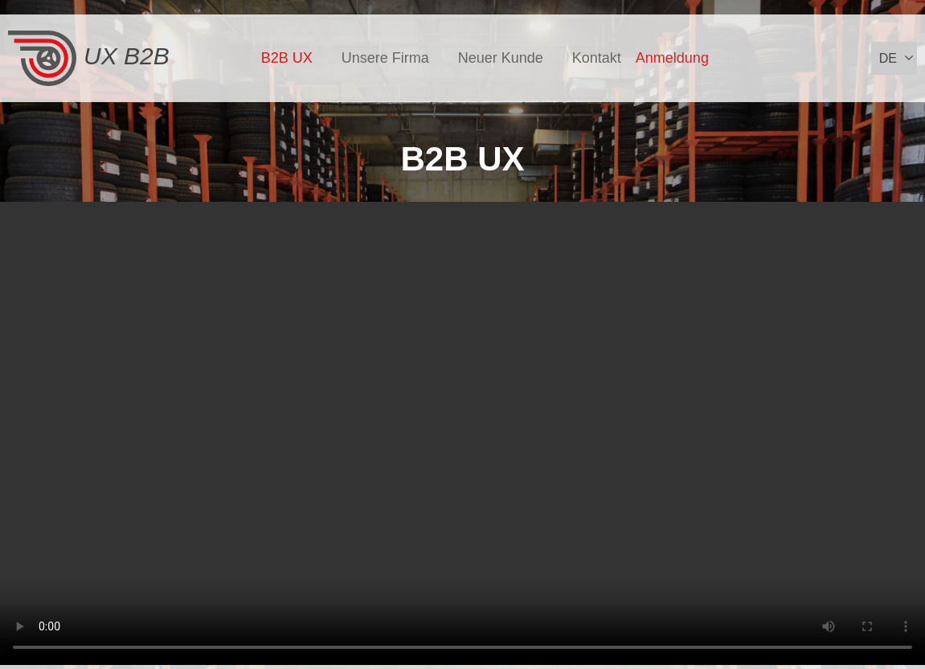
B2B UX (287, 58)
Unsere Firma (385, 58)
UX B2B (89, 58)
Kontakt (596, 58)
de (888, 58)
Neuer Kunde (500, 58)
